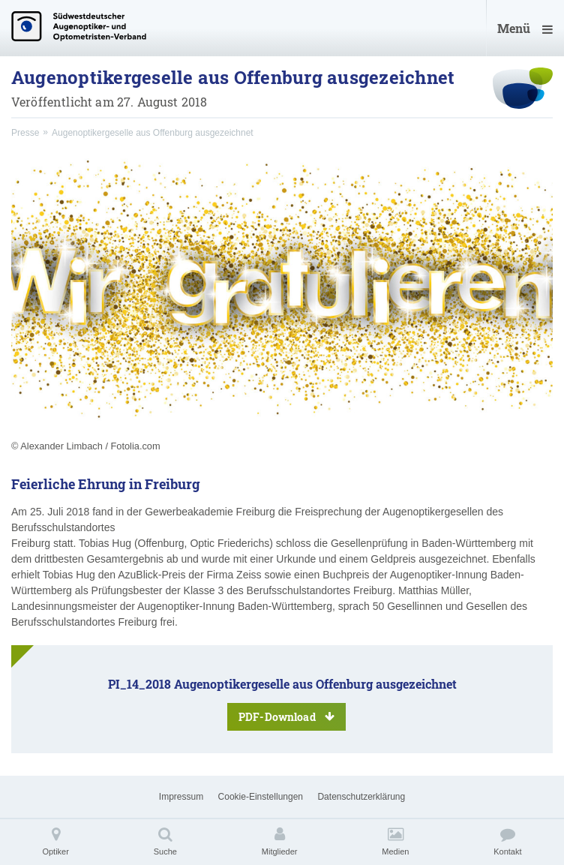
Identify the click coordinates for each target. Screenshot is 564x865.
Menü (525, 28)
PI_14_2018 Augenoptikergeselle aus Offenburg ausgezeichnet (282, 703)
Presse (25, 133)
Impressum (181, 796)
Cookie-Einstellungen (260, 796)
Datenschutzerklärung (361, 796)
